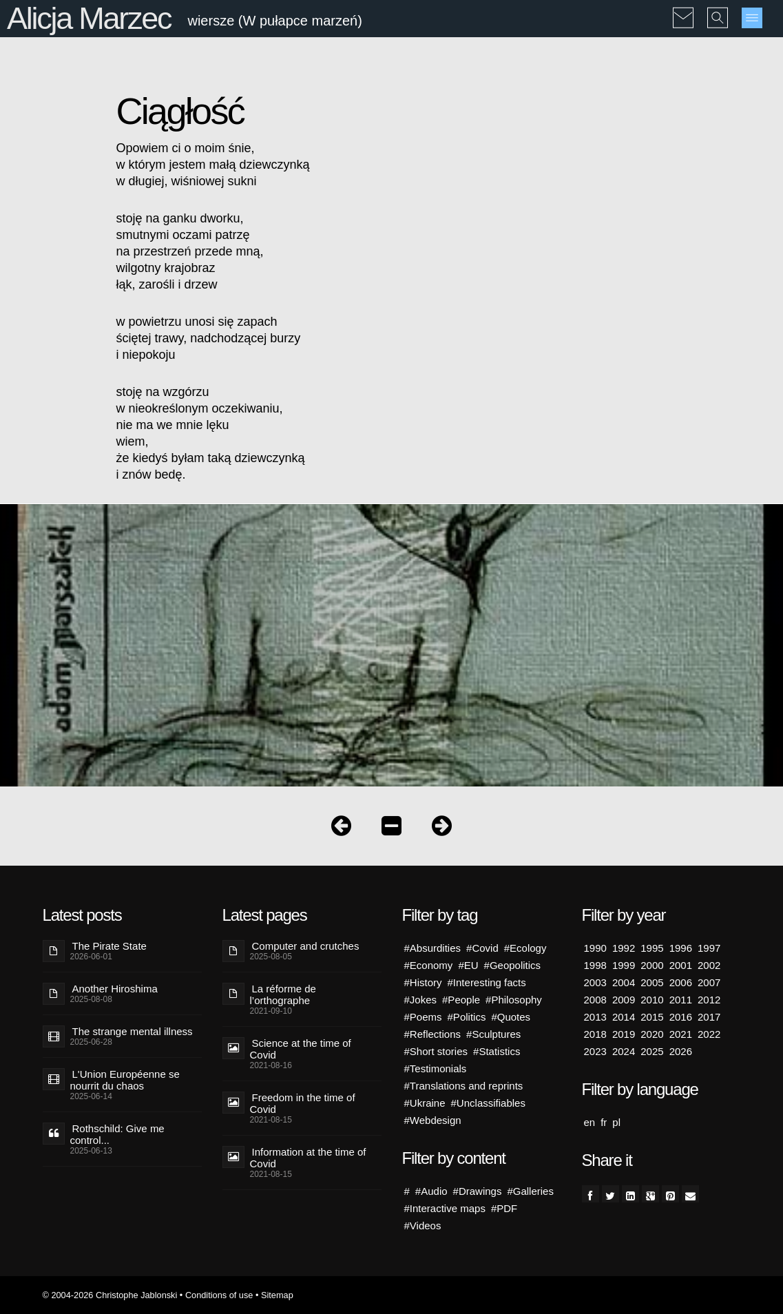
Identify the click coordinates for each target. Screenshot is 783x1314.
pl (616, 1122)
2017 (709, 1017)
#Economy (428, 965)
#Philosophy (514, 999)
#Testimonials (435, 1068)
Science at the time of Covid (300, 1049)
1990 (595, 948)
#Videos (422, 1225)
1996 (680, 948)
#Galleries (530, 1191)
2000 (651, 965)
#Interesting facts (487, 982)
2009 (623, 999)
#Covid (482, 948)
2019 (623, 1034)
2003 (595, 982)
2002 (709, 965)
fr (604, 1122)
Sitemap (277, 1295)
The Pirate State (109, 946)
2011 (680, 999)
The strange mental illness (132, 1031)
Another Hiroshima (115, 988)
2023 (595, 1051)
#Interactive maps (445, 1208)
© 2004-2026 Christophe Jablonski (110, 1295)
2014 (623, 1017)
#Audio (431, 1191)
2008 (595, 999)
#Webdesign (432, 1120)
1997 (709, 948)
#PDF (504, 1208)
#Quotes (510, 1017)
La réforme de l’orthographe (283, 994)
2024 (623, 1051)
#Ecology (525, 948)
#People (461, 999)
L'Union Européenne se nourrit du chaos (125, 1080)
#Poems (423, 1017)
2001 (680, 965)
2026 (680, 1051)
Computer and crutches (305, 946)
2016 (680, 1017)
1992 (623, 948)
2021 (680, 1034)
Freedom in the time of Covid (302, 1103)
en (590, 1122)
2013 (595, 1017)
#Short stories (436, 1051)
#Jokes (420, 999)
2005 (651, 982)
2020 (651, 1034)
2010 (651, 999)
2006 (680, 982)
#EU (468, 965)
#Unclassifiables (488, 1103)
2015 (651, 1017)
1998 (595, 965)
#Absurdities (432, 948)
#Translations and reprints (463, 1086)
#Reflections (432, 1034)
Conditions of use (219, 1295)
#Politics (467, 1017)
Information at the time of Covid (308, 1157)
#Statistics (496, 1051)
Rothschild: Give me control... (117, 1134)
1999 (623, 965)
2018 (595, 1034)
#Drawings (477, 1191)
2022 (709, 1034)
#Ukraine (425, 1103)
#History (423, 982)
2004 (623, 982)
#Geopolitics (512, 965)
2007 (709, 982)
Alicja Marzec (89, 18)
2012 (709, 999)
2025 (651, 1051)
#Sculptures (493, 1034)
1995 (651, 948)
